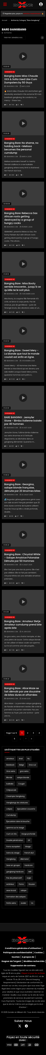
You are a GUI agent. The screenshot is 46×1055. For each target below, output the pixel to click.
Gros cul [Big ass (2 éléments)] (32, 765)
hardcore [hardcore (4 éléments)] (29, 865)
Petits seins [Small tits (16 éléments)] (11, 903)
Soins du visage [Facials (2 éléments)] (13, 853)
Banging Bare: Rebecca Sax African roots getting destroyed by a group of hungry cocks (20, 218)
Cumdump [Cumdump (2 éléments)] (11, 815)
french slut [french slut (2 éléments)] (29, 853)
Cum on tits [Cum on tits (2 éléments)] (11, 834)
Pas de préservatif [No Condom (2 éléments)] (14, 878)
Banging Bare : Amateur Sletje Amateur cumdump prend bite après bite (23, 625)
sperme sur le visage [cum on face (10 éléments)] (15, 827)
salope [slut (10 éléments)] (23, 890)
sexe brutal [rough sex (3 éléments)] (11, 890)
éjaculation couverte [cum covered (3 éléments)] (26, 809)
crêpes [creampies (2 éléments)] (9, 809)
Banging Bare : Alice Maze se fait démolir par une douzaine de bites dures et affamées (22, 691)
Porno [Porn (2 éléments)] (21, 884)
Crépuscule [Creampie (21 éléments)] (11, 790)
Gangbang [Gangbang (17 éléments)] (10, 859)
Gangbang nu (9, 72)
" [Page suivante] (25, 738)
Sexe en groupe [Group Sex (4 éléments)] (13, 865)
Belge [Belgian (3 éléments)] (21, 765)
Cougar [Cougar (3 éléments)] (21, 784)
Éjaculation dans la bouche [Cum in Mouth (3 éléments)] (17, 821)
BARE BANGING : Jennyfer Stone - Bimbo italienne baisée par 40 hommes (23, 421)
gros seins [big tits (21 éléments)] (24, 771)
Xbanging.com (12, 86)
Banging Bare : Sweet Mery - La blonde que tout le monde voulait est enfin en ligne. (21, 354)
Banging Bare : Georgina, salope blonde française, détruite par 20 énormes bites (22, 488)
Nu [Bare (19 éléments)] (28, 758)
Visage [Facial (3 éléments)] (28, 846)
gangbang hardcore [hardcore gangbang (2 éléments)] (15, 871)
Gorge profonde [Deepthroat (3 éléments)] (28, 834)
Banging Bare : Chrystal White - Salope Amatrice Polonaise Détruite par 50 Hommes (22, 558)
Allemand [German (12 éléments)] (24, 859)
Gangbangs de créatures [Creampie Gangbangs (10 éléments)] (17, 802)
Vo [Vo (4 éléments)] (32, 903)
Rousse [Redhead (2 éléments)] (32, 884)
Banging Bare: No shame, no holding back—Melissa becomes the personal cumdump (21, 148)
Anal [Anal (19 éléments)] (21, 758)
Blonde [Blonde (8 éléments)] (9, 777)
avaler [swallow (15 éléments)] (23, 903)
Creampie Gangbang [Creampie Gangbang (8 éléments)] (15, 796)
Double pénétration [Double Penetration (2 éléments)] (14, 840)
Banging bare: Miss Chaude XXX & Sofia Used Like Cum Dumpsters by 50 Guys (21, 79)
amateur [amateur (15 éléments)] (10, 758)
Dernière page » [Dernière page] (31, 738)
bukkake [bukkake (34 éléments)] (9, 784)
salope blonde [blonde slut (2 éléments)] (23, 777)
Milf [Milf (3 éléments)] (29, 871)
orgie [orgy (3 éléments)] (29, 878)
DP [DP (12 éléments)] (29, 840)
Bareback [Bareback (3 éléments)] (10, 765)
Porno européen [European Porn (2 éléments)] (13, 846)
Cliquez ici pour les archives (33, 973)
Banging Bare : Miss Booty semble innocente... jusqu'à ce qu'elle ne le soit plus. (22, 287)
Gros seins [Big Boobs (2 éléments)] (10, 771)
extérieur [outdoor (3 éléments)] (10, 884)
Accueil (4, 20)
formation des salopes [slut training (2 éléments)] (16, 896)
